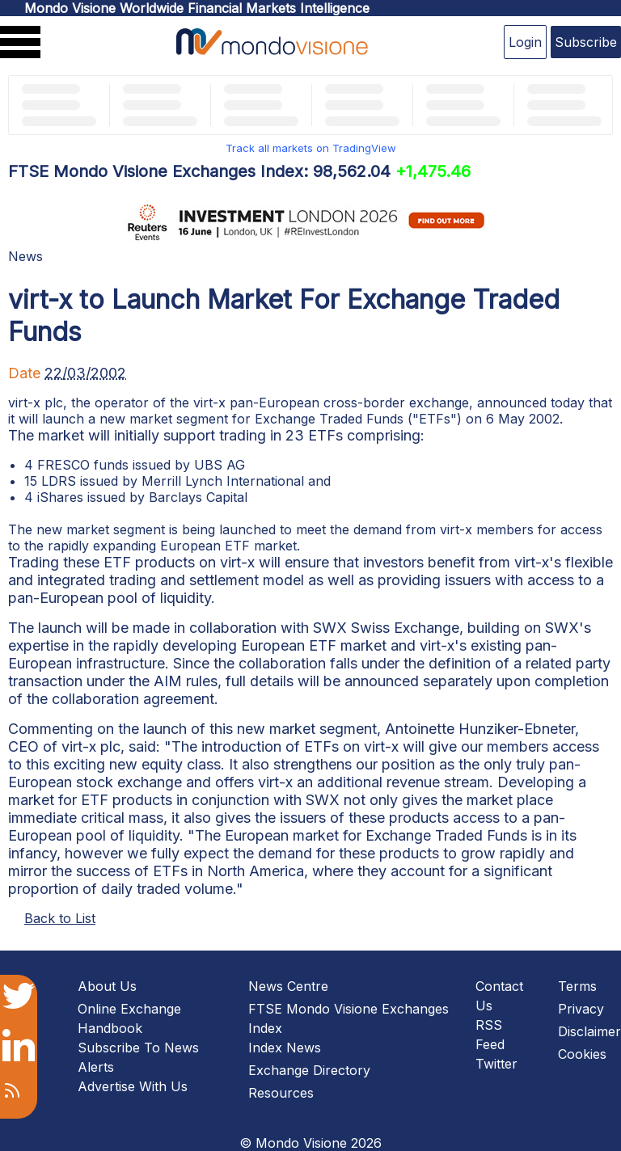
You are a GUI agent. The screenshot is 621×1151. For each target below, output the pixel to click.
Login (525, 42)
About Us (107, 986)
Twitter (496, 1064)
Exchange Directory (309, 1070)
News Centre (288, 986)
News (25, 256)
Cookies (582, 1054)
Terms (577, 986)
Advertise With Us (133, 1086)
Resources (281, 1093)
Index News (284, 1047)
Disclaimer (589, 1031)
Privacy (581, 1009)
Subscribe (586, 42)
